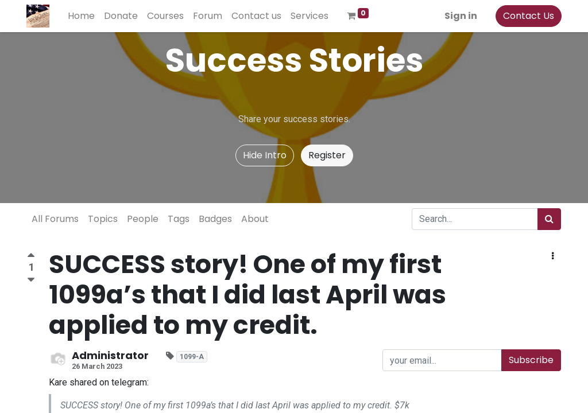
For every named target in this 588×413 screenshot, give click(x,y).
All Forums (55, 218)
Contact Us (528, 15)
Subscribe (531, 360)
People (142, 218)
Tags (178, 218)
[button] (552, 256)
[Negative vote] (31, 280)
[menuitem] (82, 16)
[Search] (549, 219)
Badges (215, 218)
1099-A (192, 357)
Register (327, 155)
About (255, 218)
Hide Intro (265, 155)
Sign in (460, 15)
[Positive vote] (31, 256)
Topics (103, 218)
